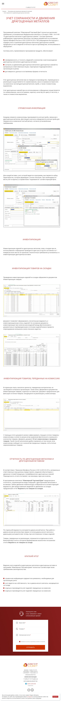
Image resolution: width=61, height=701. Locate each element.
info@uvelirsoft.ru (30, 674)
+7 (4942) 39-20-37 (33, 671)
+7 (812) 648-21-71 (34, 673)
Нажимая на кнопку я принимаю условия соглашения (32, 641)
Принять (55, 696)
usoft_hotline (30, 683)
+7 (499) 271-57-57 (30, 7)
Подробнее (30, 685)
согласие (29, 696)
